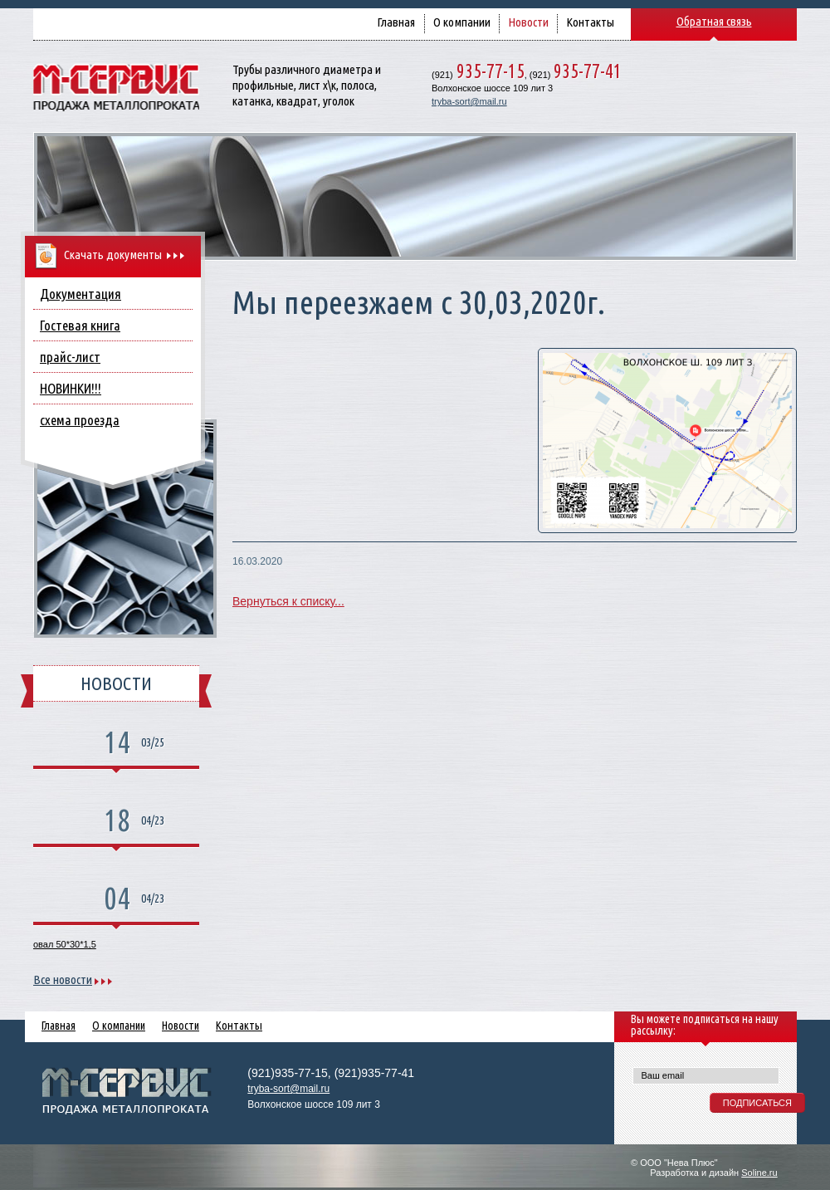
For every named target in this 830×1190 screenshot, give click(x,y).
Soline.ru (759, 1173)
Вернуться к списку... (288, 601)
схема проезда (80, 420)
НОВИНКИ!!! (70, 388)
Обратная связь (714, 21)
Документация (80, 293)
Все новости (62, 979)
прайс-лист (70, 357)
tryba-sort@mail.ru (469, 101)
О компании (462, 22)
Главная (396, 22)
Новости (528, 22)
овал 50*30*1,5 (64, 944)
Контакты (590, 22)
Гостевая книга (80, 325)
